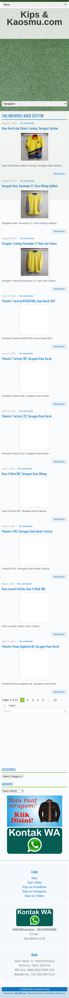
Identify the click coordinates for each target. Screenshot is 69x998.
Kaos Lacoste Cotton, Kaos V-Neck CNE (23, 589)
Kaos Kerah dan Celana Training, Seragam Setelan (30, 128)
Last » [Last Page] (12, 705)
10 (55, 700)
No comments (27, 123)
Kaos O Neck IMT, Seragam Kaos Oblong (24, 474)
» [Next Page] (4, 705)
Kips (34, 878)
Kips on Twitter (34, 895)
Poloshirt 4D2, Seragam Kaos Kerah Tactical (27, 531)
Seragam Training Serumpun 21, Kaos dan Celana (29, 243)
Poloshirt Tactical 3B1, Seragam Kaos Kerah (27, 358)
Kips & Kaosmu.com (34, 18)
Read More (59, 174)
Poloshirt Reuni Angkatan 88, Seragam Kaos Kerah (30, 646)
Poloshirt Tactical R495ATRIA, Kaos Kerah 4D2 (28, 301)
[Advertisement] (34, 62)
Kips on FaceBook (35, 887)
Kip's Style (34, 882)
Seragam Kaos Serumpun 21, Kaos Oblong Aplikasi (30, 186)
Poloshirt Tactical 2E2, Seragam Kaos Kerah (27, 416)
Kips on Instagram (34, 891)
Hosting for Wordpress (55, 993)
